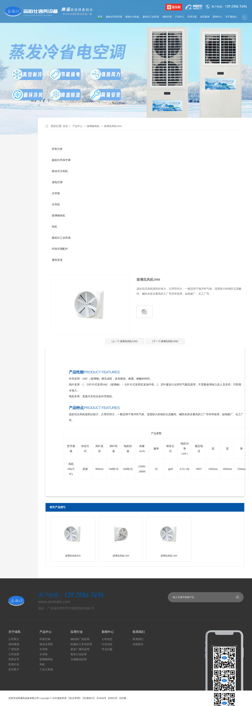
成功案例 (204, 16)
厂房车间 (13, 649)
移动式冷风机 (60, 171)
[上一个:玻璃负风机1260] (124, 341)
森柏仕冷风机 (132, 16)
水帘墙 (56, 193)
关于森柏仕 (231, 16)
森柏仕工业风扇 (151, 16)
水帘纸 (56, 204)
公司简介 (13, 639)
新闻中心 (217, 16)
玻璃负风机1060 (113, 126)
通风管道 (57, 259)
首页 (100, 16)
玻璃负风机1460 (169, 555)
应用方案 (192, 16)
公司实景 (13, 654)
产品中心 (179, 16)
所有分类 (57, 148)
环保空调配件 (60, 248)
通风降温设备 (79, 14)
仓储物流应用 (79, 659)
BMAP (112, 698)
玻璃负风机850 (72, 555)
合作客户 (13, 669)
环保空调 (44, 639)
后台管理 (74, 698)
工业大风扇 (46, 669)
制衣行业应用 (79, 654)
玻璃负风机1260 (121, 555)
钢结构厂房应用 (80, 639)
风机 (54, 226)
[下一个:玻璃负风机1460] (165, 341)
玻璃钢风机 (93, 126)
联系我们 (138, 639)
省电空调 (167, 16)
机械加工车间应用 (81, 644)
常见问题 (107, 649)
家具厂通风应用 (80, 649)
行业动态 (107, 644)
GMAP (101, 698)
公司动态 (107, 639)
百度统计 (88, 698)
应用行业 (13, 664)
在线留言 (138, 644)
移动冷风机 (46, 644)
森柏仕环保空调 (114, 16)
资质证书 (13, 659)
